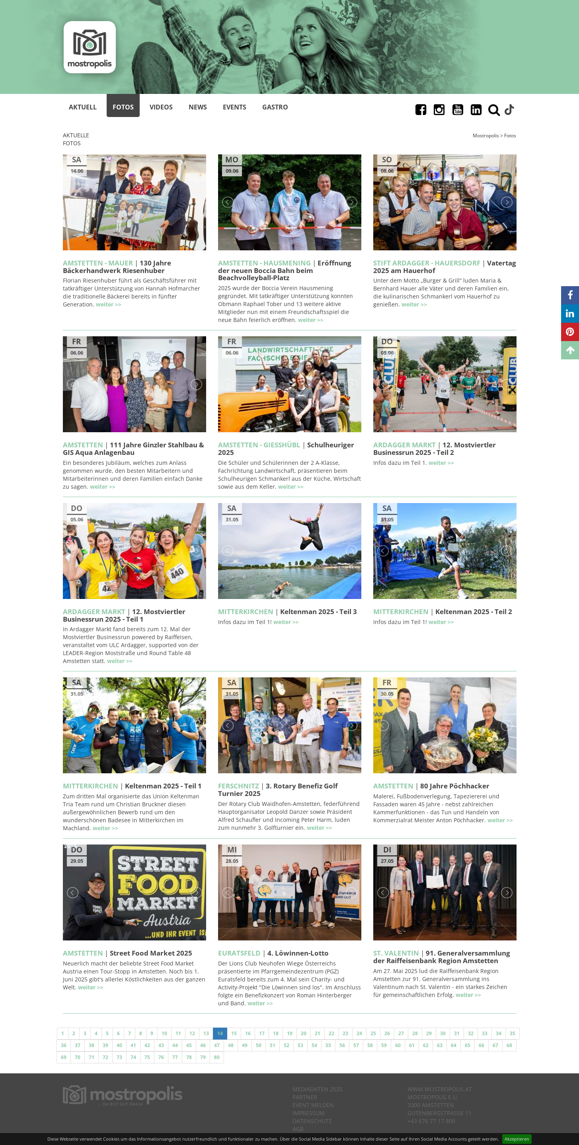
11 (178, 1033)
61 (412, 1045)
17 (262, 1033)
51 (272, 1045)
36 (63, 1045)
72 (105, 1057)
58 (370, 1045)
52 (286, 1045)
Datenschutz (312, 1121)
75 (147, 1057)
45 (189, 1045)
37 (77, 1045)
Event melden (313, 1105)
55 (328, 1045)
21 (317, 1033)
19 (289, 1033)
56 (342, 1045)
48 (231, 1045)
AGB (298, 1129)
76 (161, 1057)
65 (467, 1045)
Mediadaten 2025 (317, 1089)
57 (356, 1045)
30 (443, 1033)
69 (63, 1057)
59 (384, 1045)
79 (203, 1057)
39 (105, 1045)
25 (373, 1033)
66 (481, 1045)
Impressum (308, 1113)
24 (359, 1033)
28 (415, 1033)
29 (429, 1033)
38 (91, 1045)
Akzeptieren (517, 1139)
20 (303, 1033)
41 (133, 1045)
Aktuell (83, 107)
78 (189, 1057)
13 (206, 1033)
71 (91, 1057)
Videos (161, 107)
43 (161, 1045)
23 (345, 1033)
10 (164, 1033)
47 (217, 1045)
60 (398, 1045)
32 (471, 1033)
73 (119, 1057)
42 (147, 1045)
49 (245, 1045)
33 (484, 1033)
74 (133, 1057)
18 (276, 1033)
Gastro (275, 107)
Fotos (123, 107)
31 (457, 1033)
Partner (304, 1097)
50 (258, 1045)
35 (512, 1033)
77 (175, 1057)
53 (300, 1045)
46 (203, 1045)
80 (217, 1057)
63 (440, 1045)
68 (509, 1045)
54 (314, 1045)
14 (220, 1033)
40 (119, 1045)
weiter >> (108, 304)
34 (498, 1033)
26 (387, 1033)
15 (234, 1033)
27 (401, 1033)
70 (77, 1057)
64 (453, 1045)
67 (495, 1045)
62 (426, 1045)
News (198, 107)
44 (175, 1045)
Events (234, 107)
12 (192, 1033)
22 (331, 1033)
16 (248, 1033)
